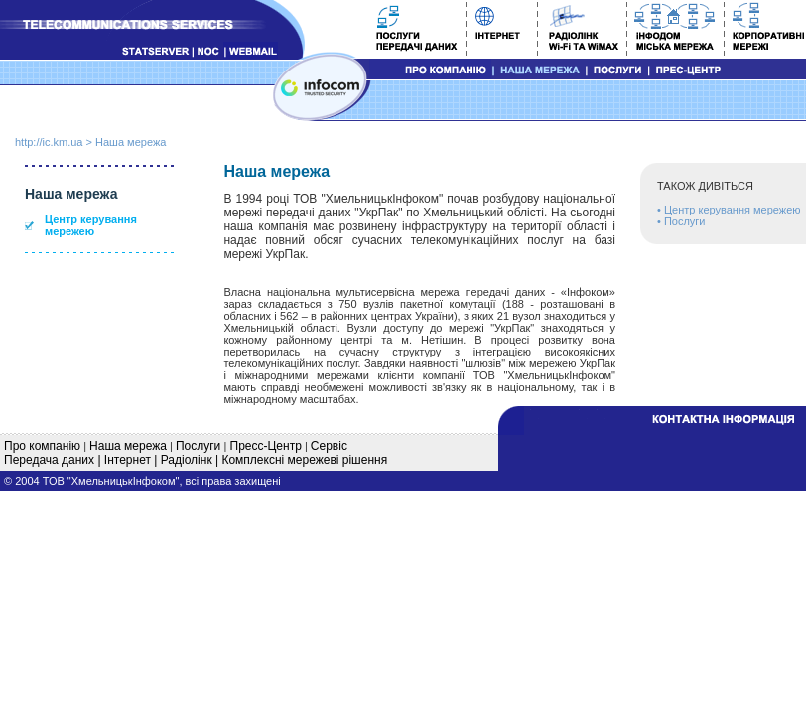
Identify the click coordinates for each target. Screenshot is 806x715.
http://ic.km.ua (48, 142)
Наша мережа (130, 142)
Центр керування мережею (91, 225)
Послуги (685, 221)
